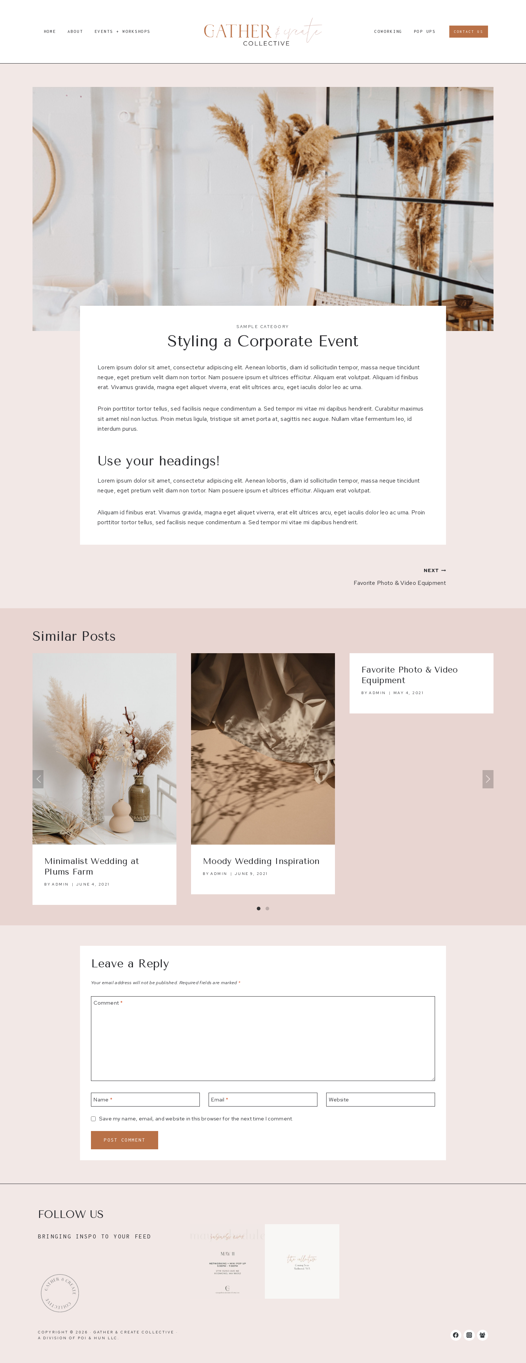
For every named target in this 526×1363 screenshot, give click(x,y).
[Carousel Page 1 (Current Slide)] (258, 908)
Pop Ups (425, 31)
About (75, 31)
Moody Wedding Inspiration (261, 861)
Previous (38, 779)
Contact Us (468, 32)
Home (50, 31)
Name (103, 1099)
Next (488, 779)
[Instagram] (469, 1335)
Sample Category (263, 326)
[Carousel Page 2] (267, 908)
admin (60, 884)
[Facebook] (455, 1335)
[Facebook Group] (482, 1335)
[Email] (263, 1100)
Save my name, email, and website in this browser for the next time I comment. (196, 1118)
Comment (108, 1003)
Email (219, 1099)
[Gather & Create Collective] (263, 31)
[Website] (380, 1100)
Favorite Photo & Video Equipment (357, 576)
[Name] (145, 1100)
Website (339, 1099)
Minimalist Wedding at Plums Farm (91, 866)
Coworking (388, 31)
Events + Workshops (122, 31)
